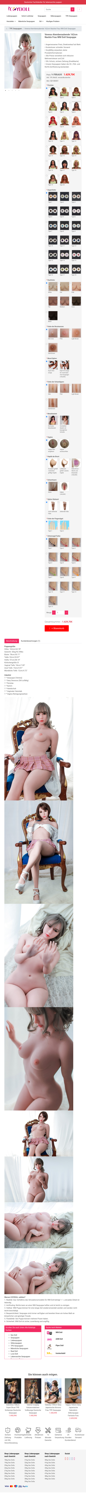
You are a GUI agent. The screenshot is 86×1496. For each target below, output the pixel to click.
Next (37, 62)
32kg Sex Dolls (30, 1463)
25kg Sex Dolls (9, 1465)
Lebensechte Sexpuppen (20, 1356)
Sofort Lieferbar (27, 16)
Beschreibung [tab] (11, 641)
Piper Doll (59, 1345)
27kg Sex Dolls (9, 1471)
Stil (40, 21)
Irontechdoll (60, 1353)
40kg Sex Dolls (50, 1460)
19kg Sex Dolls (9, 1463)
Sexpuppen (42, 16)
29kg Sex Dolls (9, 1476)
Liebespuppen (12, 16)
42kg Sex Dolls (50, 1465)
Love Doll (14, 1354)
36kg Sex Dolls (30, 1473)
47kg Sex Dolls (50, 1473)
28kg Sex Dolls (9, 1473)
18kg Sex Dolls (9, 1460)
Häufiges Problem (52, 21)
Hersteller (10, 21)
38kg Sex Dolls (30, 1479)
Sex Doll (14, 1335)
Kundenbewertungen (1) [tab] (30, 641)
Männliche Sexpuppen (26, 21)
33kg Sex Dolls (30, 1465)
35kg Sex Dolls (30, 1471)
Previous (8, 62)
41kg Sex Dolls (50, 1463)
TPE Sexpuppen (71, 16)
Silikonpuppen (56, 16)
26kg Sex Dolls (9, 1468)
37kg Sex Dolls (30, 1476)
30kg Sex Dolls (9, 1479)
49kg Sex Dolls (50, 1479)
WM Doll (59, 1332)
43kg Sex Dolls (50, 1468)
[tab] (5, 90)
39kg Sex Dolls (30, 1481)
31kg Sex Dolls (30, 1460)
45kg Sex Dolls (50, 1471)
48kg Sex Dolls (50, 1476)
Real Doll (14, 1351)
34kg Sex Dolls (30, 1468)
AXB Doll (59, 1339)
